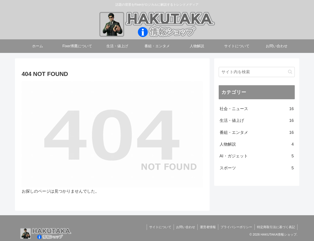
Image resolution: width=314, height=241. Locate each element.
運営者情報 (208, 227)
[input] (257, 72)
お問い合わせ (185, 227)
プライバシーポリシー (236, 227)
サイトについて (160, 227)
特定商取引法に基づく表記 (276, 227)
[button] (290, 71)
